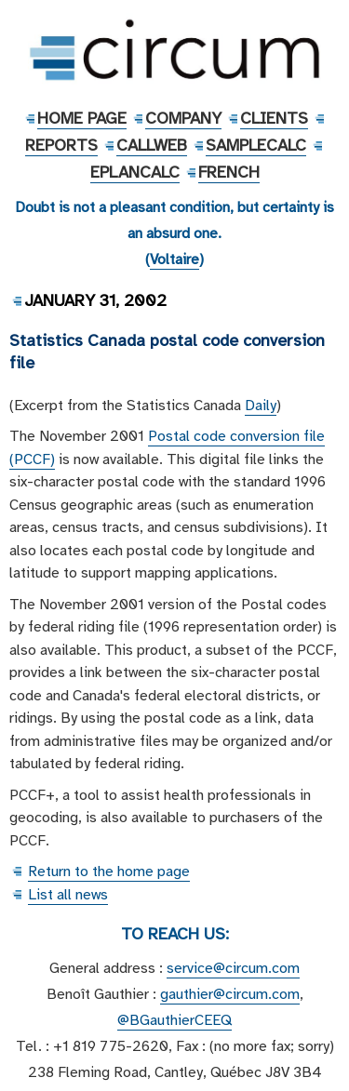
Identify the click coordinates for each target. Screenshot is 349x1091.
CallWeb (151, 145)
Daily (260, 405)
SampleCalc (256, 145)
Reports (61, 145)
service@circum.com (233, 968)
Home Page (82, 118)
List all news (68, 894)
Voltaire (174, 259)
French (229, 172)
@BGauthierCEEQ (174, 1020)
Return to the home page (109, 871)
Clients (274, 118)
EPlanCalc (135, 172)
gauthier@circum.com (230, 994)
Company (183, 118)
